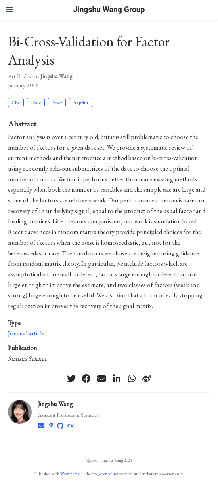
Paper (56, 102)
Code (35, 102)
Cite (15, 102)
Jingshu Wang (56, 76)
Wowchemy (70, 473)
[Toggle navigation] (9, 9)
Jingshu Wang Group (109, 9)
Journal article (26, 333)
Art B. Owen (23, 76)
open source (109, 473)
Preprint (80, 102)
